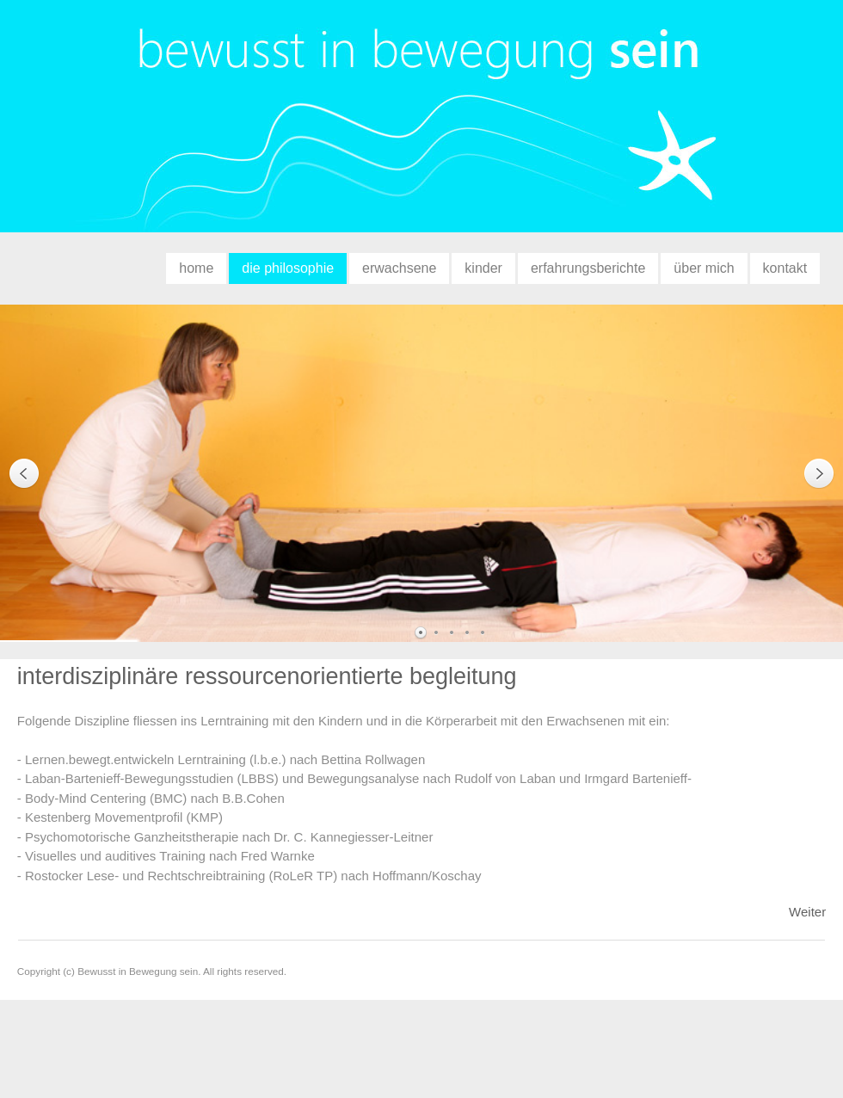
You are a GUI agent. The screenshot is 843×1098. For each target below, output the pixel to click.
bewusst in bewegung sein (421, 125)
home (196, 268)
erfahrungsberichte (588, 268)
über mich (704, 268)
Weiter (807, 911)
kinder (483, 268)
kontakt (785, 268)
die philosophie (288, 268)
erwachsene (399, 268)
